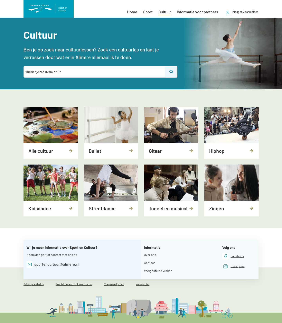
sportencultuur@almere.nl (56, 264)
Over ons (150, 254)
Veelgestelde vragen (158, 271)
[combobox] (94, 72)
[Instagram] (233, 266)
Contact (149, 263)
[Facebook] (233, 256)
